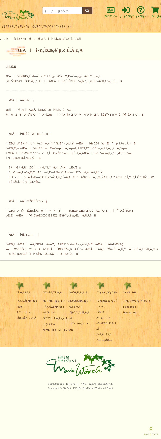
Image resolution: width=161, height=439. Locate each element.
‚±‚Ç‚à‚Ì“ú (48, 324)
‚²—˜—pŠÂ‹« (104, 340)
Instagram (129, 312)
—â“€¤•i (48, 312)
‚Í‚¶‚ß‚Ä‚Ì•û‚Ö (77, 301)
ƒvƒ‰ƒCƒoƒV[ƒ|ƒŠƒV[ (63, 384)
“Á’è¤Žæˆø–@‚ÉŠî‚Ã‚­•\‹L (97, 384)
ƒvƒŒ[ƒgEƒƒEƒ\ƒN (57, 329)
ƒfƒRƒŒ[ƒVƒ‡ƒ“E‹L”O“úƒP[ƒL (65, 301)
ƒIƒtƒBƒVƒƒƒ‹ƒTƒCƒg (137, 301)
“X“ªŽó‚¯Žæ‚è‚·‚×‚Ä (54, 318)
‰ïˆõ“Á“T (75, 306)
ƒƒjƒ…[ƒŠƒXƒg (13, 38)
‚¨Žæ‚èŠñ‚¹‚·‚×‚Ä (26, 318)
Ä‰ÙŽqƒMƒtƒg (26, 301)
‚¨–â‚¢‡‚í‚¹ (103, 334)
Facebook (129, 306)
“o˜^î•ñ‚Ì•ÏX (79, 323)
